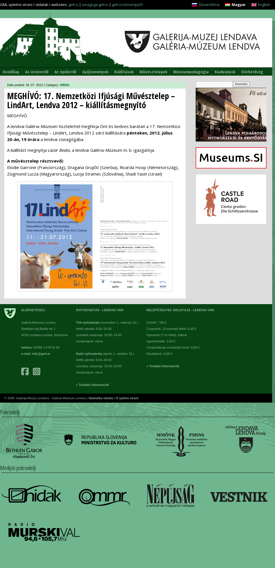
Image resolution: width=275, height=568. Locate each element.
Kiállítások (124, 71)
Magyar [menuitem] (239, 4)
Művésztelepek (153, 71)
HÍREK (64, 85)
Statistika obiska (101, 398)
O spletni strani (127, 398)
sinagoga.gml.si (95, 4)
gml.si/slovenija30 (127, 4)
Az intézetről (36, 71)
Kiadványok (225, 71)
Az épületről (65, 71)
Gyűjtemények (95, 71)
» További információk (92, 385)
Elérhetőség (252, 71)
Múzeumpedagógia (191, 71)
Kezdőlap (11, 71)
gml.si (73, 4)
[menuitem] (205, 4)
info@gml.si (41, 353)
